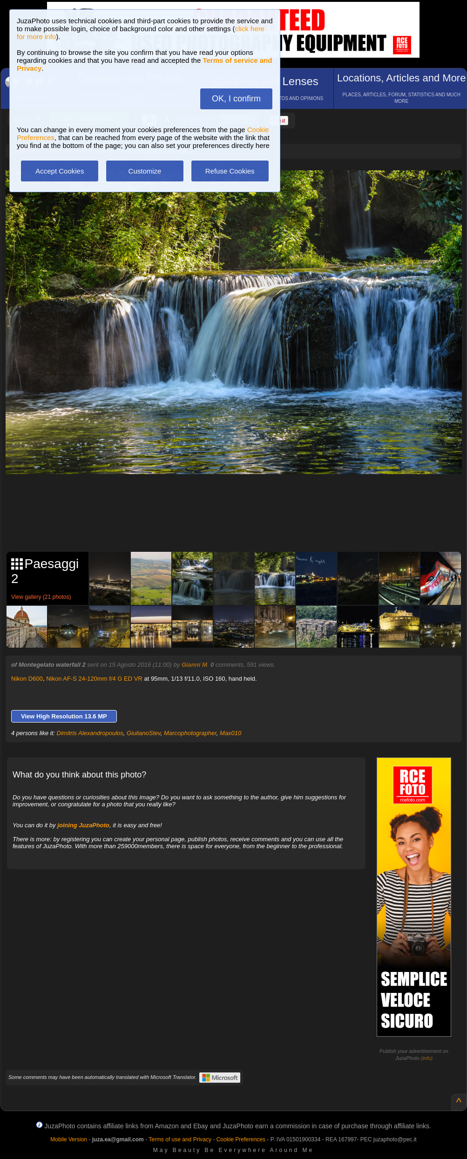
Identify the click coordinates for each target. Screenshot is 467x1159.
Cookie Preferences (241, 1139)
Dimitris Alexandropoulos (90, 733)
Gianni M (194, 664)
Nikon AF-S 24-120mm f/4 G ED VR (94, 678)
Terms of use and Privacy (180, 1139)
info (427, 1058)
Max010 (230, 733)
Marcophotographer (190, 733)
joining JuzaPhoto (83, 825)
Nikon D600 (27, 678)
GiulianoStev (144, 733)
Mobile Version (68, 1139)
